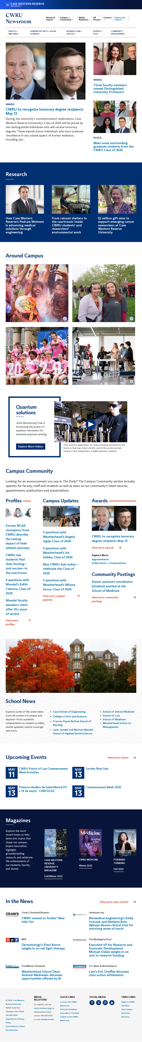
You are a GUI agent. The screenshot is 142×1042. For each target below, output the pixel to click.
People (97, 137)
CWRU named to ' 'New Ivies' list (43, 919)
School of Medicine (114, 719)
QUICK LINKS (67, 997)
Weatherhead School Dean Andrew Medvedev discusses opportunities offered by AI (42, 975)
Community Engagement (118, 32)
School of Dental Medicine (118, 711)
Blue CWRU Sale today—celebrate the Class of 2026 (60, 568)
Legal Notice (11, 1019)
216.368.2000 (12, 1015)
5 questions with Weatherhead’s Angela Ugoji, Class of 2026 (59, 536)
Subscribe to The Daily (69, 1013)
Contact (107, 18)
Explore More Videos (30, 446)
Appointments (100, 559)
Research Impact (50, 18)
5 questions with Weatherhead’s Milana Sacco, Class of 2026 (59, 584)
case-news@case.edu (45, 1019)
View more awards (107, 548)
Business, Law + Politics (74, 32)
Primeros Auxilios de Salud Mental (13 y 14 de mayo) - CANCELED (43, 789)
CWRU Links (128, 997)
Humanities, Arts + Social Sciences (43, 32)
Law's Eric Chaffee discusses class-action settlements (109, 973)
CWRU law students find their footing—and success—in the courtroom (16, 564)
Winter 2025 (85, 865)
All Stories (96, 18)
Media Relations (84, 18)
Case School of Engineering (69, 711)
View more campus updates (61, 597)
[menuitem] (16, 32)
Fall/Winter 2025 (53, 876)
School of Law (111, 715)
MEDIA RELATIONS (40, 998)
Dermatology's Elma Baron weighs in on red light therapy (43, 946)
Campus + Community (66, 18)
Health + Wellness (13, 32)
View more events (121, 758)
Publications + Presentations (109, 563)
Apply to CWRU (128, 1002)
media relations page (43, 1008)
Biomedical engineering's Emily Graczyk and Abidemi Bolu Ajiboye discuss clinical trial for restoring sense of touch (111, 923)
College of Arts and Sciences (70, 716)
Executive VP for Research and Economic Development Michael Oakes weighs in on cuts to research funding (110, 950)
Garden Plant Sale (97, 768)
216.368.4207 (47, 1015)
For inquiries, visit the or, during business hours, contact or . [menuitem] (44, 1012)
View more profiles (18, 622)
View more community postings (114, 599)
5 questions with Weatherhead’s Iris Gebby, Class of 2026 (58, 552)
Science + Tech (97, 32)
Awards (10, 104)
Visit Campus (126, 1009)
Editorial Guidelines (68, 1009)
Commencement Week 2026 (103, 787)
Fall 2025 (119, 869)
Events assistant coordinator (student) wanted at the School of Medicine (112, 586)
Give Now (125, 1005)
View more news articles (114, 901)
